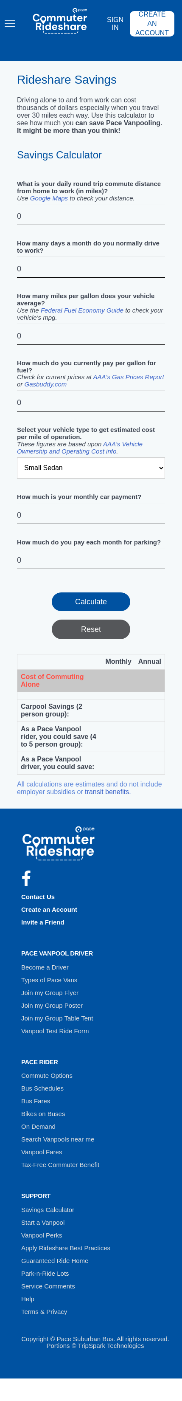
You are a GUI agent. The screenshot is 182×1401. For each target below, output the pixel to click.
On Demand (38, 1126)
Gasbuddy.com (46, 384)
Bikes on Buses (43, 1113)
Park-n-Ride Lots (45, 1273)
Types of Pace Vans (49, 980)
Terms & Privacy (44, 1311)
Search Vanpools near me (57, 1139)
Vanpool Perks (41, 1235)
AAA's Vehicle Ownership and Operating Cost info (80, 447)
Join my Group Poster (52, 1005)
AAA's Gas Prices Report (128, 377)
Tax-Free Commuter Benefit (60, 1164)
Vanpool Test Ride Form (55, 1031)
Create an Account (156, 24)
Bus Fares (35, 1101)
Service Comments (48, 1286)
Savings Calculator (47, 1209)
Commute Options (47, 1075)
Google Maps (49, 198)
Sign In (119, 24)
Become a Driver (45, 967)
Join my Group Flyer (49, 992)
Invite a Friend (42, 922)
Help (27, 1298)
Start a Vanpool (42, 1222)
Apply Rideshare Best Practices (65, 1248)
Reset (91, 629)
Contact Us (38, 896)
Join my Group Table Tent (57, 1018)
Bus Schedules (42, 1088)
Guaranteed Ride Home (54, 1260)
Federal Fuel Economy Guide (82, 310)
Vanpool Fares (41, 1152)
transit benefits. (108, 791)
